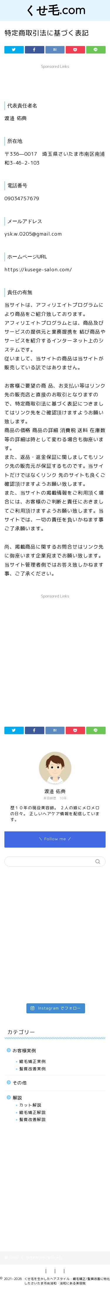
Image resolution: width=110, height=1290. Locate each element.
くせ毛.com (55, 10)
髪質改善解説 (32, 1119)
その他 (20, 1083)
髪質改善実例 (32, 1068)
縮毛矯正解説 (32, 1112)
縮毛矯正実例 (32, 1061)
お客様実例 (24, 1051)
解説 (17, 1098)
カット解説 (30, 1105)
